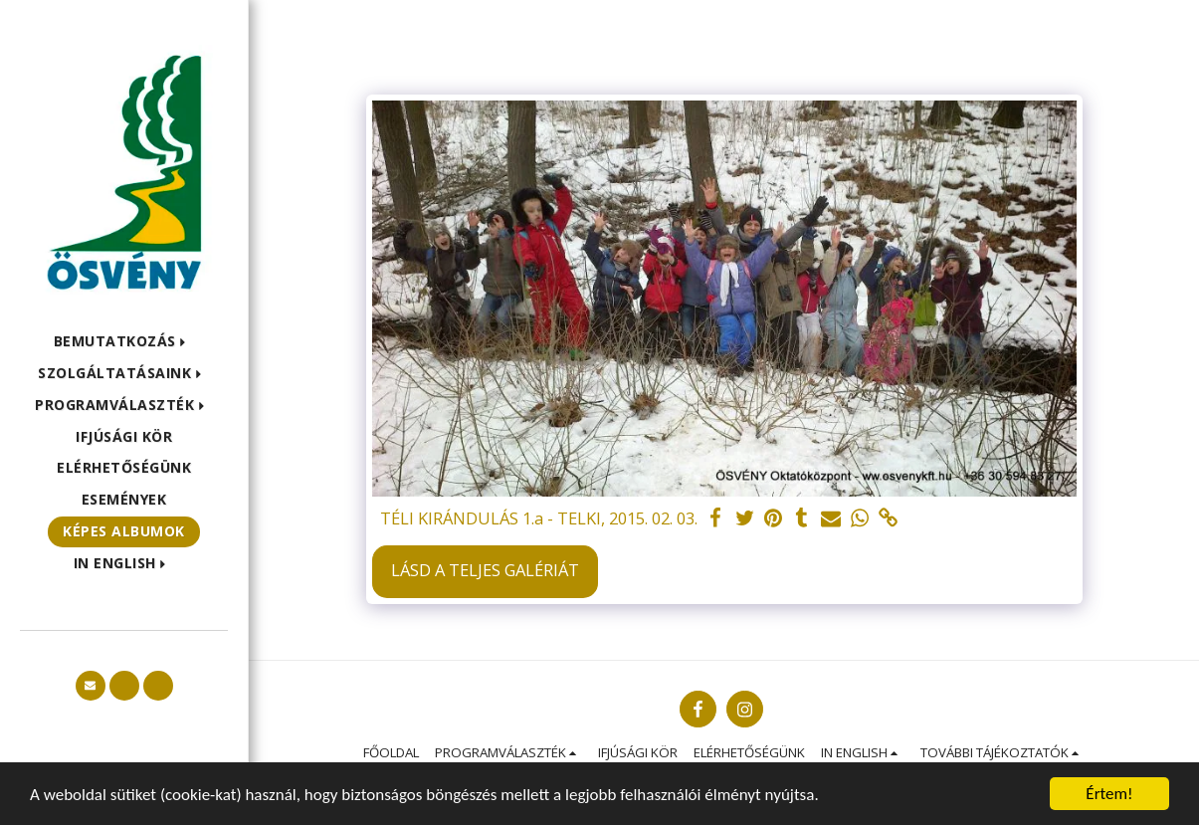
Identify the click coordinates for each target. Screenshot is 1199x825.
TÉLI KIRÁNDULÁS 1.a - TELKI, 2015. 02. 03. (539, 518)
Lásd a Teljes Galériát (485, 569)
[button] (124, 341)
